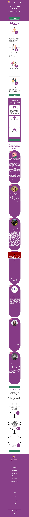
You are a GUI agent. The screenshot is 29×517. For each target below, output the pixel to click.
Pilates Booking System (14, 476)
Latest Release (14, 467)
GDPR (14, 501)
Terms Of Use (14, 503)
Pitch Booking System (14, 478)
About (14, 487)
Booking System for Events (14, 481)
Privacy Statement (14, 498)
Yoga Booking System (14, 475)
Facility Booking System (14, 479)
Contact (14, 490)
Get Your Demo (14, 18)
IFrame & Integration (14, 470)
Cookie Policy (14, 504)
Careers (14, 492)
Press (14, 493)
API (14, 468)
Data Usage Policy (14, 500)
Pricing (14, 465)
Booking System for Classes (14, 482)
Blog (14, 489)
